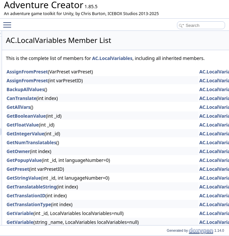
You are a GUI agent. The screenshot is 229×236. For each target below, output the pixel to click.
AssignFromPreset (109, 79)
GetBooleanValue (108, 123)
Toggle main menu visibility (8, 22)
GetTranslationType (110, 211)
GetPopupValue (106, 167)
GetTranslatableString (113, 194)
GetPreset (99, 176)
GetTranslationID (107, 203)
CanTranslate (103, 105)
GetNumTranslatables (113, 150)
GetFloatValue (104, 132)
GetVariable (101, 220)
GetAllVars (100, 114)
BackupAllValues (107, 96)
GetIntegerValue (107, 141)
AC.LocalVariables (194, 58)
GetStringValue (105, 185)
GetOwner (100, 158)
